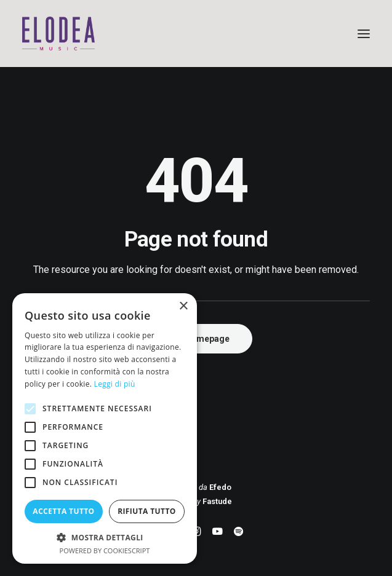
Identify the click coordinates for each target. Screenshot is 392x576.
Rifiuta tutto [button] (147, 511)
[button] (363, 33)
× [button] (183, 306)
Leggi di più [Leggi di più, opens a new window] (114, 384)
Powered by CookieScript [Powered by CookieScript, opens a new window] (105, 550)
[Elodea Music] (196, 33)
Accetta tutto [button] (63, 511)
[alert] (104, 428)
